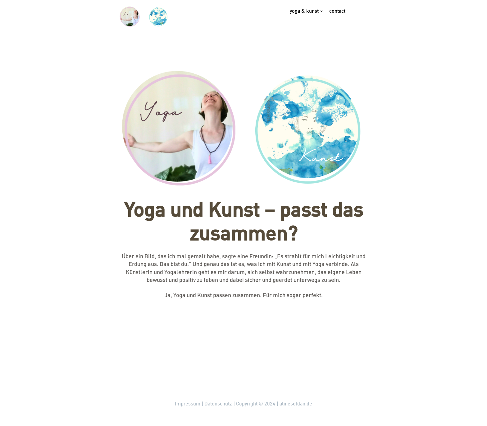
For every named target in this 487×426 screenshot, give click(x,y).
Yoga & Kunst (304, 11)
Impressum (187, 403)
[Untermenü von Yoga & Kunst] (321, 10)
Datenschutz (218, 403)
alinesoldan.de (76, 377)
